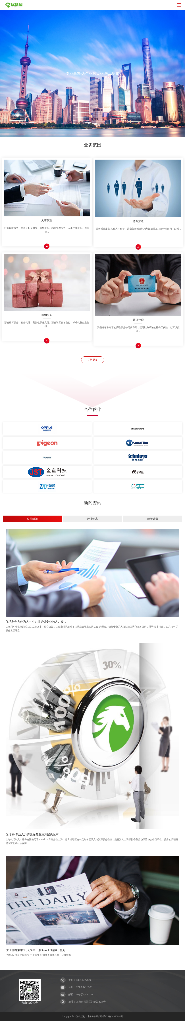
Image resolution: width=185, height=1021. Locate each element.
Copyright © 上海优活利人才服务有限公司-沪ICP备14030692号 (92, 1016)
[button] (85, 129)
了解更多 (93, 359)
